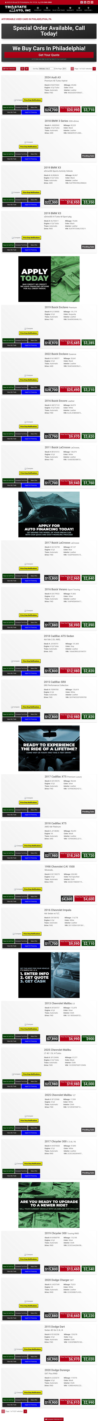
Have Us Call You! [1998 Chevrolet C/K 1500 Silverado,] (8, 896)
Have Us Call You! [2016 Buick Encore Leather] (8, 434)
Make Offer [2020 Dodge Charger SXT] (34, 1313)
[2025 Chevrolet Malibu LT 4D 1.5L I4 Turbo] (26, 1059)
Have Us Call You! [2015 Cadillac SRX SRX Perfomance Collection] (8, 714)
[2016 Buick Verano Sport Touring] (28, 598)
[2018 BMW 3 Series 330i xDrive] (28, 129)
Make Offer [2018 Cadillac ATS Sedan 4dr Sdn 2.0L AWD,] (34, 668)
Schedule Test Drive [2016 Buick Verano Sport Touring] (21, 622)
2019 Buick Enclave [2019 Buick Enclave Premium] (61, 307)
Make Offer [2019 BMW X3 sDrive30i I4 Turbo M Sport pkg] (34, 245)
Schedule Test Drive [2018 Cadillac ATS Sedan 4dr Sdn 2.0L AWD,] (21, 668)
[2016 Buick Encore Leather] (28, 409)
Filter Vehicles (9, 69)
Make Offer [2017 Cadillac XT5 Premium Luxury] (34, 810)
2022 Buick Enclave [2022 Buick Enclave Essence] (60, 354)
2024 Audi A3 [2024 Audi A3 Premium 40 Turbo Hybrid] (56, 79)
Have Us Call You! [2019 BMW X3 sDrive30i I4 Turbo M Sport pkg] (8, 245)
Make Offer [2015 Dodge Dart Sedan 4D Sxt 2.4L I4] (34, 1357)
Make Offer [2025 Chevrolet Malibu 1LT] (34, 1128)
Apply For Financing (31, 112)
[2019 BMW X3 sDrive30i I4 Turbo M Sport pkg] (26, 223)
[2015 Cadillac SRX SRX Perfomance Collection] (25, 692)
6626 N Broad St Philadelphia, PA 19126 (22, 2)
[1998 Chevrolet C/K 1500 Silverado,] (28, 875)
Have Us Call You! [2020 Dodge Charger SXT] (8, 1313)
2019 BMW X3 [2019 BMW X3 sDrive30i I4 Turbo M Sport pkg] (57, 215)
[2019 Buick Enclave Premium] (28, 316)
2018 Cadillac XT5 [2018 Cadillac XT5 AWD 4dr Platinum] (56, 825)
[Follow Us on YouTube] (88, 2)
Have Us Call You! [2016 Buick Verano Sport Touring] (8, 622)
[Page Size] (64, 69)
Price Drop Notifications (32, 100)
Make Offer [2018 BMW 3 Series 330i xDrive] (34, 154)
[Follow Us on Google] (92, 2)
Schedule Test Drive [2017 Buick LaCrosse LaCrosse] (21, 576)
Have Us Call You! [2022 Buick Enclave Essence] (8, 387)
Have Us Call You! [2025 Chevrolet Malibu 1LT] (8, 1128)
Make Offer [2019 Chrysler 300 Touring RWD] (34, 1266)
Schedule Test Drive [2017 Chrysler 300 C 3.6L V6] (21, 1171)
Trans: (47, 90)
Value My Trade (11, 112)
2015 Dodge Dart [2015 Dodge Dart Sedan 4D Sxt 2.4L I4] (55, 1328)
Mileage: (67, 85)
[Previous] (72, 68)
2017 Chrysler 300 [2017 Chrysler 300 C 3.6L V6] (60, 1141)
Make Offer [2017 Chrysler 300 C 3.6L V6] (34, 1171)
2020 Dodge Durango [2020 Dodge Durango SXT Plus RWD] (57, 1372)
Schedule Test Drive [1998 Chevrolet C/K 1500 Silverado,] (21, 896)
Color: (66, 88)
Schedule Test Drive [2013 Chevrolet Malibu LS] (21, 1036)
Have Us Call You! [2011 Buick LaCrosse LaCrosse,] (8, 480)
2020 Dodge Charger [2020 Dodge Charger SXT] (59, 1280)
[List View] (27, 68)
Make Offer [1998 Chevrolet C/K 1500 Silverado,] (34, 896)
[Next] (94, 68)
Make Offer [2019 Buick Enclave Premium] (34, 340)
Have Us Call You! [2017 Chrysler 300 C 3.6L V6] (8, 1171)
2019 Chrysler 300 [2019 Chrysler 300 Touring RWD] (62, 1233)
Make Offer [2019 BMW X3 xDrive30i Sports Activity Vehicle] (34, 200)
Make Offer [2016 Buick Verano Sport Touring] (34, 622)
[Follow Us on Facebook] (81, 2)
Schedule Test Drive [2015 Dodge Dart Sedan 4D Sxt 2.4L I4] (21, 1357)
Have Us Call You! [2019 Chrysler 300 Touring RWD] (8, 1266)
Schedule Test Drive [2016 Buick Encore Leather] (21, 434)
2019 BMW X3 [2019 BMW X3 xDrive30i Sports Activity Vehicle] (58, 169)
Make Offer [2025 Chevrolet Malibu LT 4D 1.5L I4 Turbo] (34, 1081)
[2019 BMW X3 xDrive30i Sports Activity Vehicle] (26, 177)
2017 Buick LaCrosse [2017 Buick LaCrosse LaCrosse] (62, 542)
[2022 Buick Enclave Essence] (28, 362)
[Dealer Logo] (17, 9)
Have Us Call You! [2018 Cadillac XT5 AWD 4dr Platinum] (8, 853)
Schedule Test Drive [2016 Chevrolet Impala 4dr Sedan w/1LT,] (21, 941)
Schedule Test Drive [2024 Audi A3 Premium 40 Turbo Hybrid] (21, 107)
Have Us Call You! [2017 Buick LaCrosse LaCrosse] (8, 576)
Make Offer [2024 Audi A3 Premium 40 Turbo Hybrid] (34, 107)
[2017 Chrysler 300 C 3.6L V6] (28, 1150)
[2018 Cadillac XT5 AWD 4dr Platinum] (28, 832)
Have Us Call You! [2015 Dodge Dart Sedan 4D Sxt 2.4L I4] (8, 1357)
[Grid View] (22, 68)
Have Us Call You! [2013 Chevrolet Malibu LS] (8, 1036)
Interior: (67, 90)
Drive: (47, 93)
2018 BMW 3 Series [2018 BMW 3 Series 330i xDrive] (62, 120)
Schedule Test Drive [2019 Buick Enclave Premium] (21, 340)
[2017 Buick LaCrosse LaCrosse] (28, 551)
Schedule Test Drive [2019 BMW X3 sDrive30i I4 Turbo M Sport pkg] (21, 245)
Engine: (47, 88)
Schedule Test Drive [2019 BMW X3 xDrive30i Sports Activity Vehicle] (21, 200)
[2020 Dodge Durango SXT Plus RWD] (28, 1379)
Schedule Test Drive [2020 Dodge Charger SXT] (21, 1313)
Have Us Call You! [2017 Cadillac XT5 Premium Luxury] (8, 810)
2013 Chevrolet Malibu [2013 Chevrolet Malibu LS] (60, 1003)
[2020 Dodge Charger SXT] (28, 1288)
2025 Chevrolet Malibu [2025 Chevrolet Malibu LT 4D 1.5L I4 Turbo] (57, 1051)
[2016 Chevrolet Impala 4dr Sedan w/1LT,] (27, 919)
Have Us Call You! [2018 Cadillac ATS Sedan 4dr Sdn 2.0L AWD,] (8, 668)
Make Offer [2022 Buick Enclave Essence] (34, 387)
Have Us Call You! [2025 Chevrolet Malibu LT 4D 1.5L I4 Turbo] (8, 1081)
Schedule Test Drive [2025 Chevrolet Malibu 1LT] (21, 1128)
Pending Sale (88, 156)
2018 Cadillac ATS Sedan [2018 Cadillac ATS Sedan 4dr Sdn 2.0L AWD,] (59, 638)
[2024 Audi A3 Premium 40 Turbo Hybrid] (28, 86)
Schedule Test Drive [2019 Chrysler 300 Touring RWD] (21, 1266)
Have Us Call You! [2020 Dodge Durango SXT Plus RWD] (8, 1400)
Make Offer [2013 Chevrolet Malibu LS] (34, 1036)
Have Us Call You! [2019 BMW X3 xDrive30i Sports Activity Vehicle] (8, 200)
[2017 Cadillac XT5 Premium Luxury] (28, 785)
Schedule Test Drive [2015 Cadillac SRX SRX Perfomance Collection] (21, 714)
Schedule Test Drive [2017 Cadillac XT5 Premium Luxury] (21, 810)
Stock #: (48, 85)
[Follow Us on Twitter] (85, 2)
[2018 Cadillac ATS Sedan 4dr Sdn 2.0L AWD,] (25, 646)
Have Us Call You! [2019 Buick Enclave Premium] (8, 340)
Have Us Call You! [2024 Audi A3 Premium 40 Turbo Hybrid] (8, 107)
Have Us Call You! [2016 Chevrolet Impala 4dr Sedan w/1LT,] (8, 941)
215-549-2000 (46, 2)
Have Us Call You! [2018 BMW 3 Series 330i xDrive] (8, 154)
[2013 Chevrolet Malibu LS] (28, 1012)
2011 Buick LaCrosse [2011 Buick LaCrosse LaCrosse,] (62, 447)
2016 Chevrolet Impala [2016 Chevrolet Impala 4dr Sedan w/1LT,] (57, 912)
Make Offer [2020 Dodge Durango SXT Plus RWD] (34, 1400)
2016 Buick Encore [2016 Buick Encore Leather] (59, 400)
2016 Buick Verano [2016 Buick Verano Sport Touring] (62, 589)
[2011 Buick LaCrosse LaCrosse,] (28, 456)
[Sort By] (47, 69)
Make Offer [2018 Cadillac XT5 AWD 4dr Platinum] (34, 853)
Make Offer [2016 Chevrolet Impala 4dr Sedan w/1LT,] (34, 941)
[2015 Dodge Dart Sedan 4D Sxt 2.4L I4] (28, 1335)
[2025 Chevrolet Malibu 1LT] (28, 1103)
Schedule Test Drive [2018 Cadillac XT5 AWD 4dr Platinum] (21, 853)
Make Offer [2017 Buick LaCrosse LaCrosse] (34, 576)
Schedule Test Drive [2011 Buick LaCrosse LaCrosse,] (21, 480)
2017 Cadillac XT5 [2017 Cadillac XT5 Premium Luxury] (63, 776)
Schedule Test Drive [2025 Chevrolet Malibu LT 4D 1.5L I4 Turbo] (21, 1081)
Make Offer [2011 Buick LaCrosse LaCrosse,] (34, 480)
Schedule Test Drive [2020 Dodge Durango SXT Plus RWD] (21, 1400)
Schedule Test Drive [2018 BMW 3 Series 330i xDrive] (21, 154)
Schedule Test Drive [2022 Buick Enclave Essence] (21, 387)
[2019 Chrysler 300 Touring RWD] (28, 1242)
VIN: (65, 93)
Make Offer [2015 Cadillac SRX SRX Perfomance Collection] (34, 714)
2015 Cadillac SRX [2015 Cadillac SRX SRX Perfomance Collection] (56, 683)
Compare (19, 100)
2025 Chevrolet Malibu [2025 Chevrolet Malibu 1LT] (60, 1095)
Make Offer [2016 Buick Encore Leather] (34, 434)
